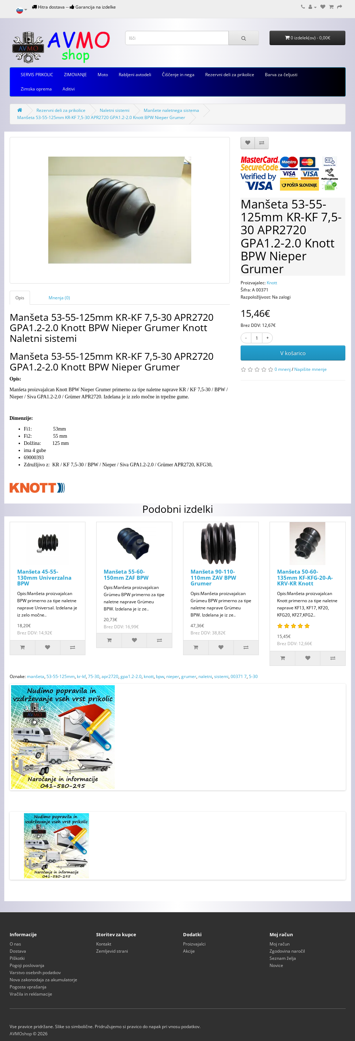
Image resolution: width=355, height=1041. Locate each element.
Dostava (18, 951)
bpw (160, 676)
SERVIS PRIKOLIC (37, 75)
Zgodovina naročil (287, 951)
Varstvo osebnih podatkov (35, 972)
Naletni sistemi (114, 110)
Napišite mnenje (310, 369)
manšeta (35, 676)
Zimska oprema (36, 89)
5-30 (253, 676)
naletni (205, 676)
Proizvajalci (194, 944)
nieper (172, 676)
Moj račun (280, 944)
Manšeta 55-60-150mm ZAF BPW (126, 574)
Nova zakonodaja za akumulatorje (43, 980)
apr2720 (110, 676)
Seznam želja (283, 958)
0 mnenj (283, 369)
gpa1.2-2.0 (131, 676)
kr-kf (81, 676)
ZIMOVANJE (75, 75)
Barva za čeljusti (281, 75)
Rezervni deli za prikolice (229, 75)
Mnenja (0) (59, 298)
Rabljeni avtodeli (135, 75)
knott (149, 676)
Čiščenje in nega (178, 75)
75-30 (93, 676)
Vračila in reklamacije (31, 994)
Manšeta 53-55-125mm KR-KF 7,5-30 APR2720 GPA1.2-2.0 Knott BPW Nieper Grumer (101, 117)
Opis (19, 298)
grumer (188, 676)
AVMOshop (21, 1034)
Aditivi (69, 89)
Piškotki (17, 958)
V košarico (293, 353)
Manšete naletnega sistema (171, 110)
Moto (103, 75)
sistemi (221, 676)
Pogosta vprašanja (28, 987)
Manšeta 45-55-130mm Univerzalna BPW (44, 577)
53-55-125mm (60, 676)
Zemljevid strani (112, 951)
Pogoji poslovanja (27, 965)
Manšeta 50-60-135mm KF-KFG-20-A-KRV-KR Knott (305, 577)
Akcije (189, 951)
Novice (276, 965)
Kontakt (103, 944)
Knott (272, 283)
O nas (15, 944)
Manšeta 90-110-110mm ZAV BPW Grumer (213, 577)
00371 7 (239, 676)
